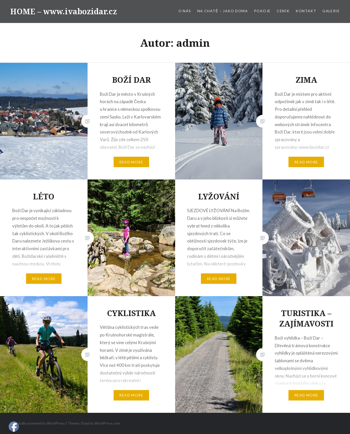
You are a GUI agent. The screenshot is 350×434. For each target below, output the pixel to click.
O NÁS (184, 11)
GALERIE (331, 11)
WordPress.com (107, 423)
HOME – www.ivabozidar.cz (63, 11)
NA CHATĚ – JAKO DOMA (222, 11)
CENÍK (283, 11)
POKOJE (262, 11)
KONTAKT (306, 11)
